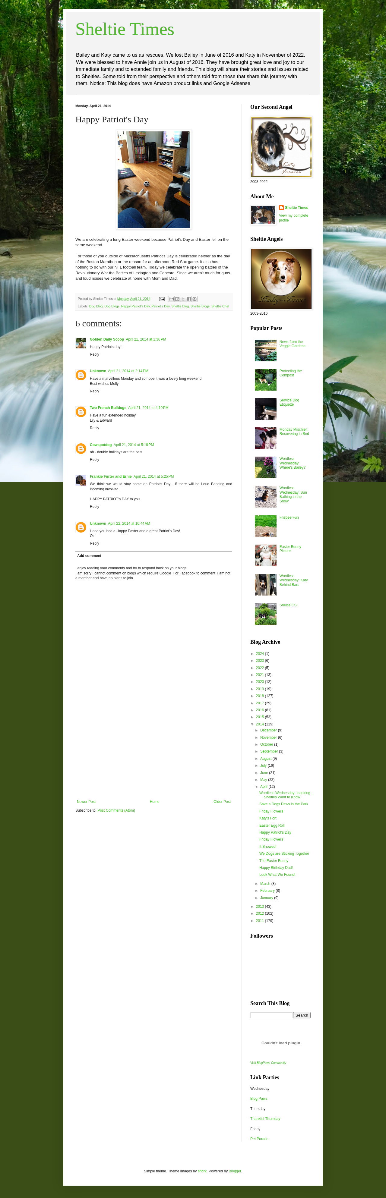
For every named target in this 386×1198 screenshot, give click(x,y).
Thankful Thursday (265, 1119)
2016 (260, 710)
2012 (260, 913)
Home (155, 802)
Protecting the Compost (291, 373)
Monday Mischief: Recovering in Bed (294, 431)
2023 (260, 661)
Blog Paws (258, 1098)
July (264, 765)
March (265, 884)
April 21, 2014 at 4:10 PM (148, 408)
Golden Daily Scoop (107, 339)
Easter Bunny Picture (290, 549)
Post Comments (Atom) (116, 810)
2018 (260, 696)
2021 (260, 675)
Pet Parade (259, 1139)
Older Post (222, 802)
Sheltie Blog (180, 306)
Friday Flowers (271, 811)
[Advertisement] (154, 754)
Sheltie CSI (289, 605)
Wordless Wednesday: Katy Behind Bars (294, 580)
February (268, 890)
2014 (260, 724)
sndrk (202, 1171)
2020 (260, 682)
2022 (260, 668)
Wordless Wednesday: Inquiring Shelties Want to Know (284, 795)
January (267, 898)
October (267, 744)
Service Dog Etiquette (289, 402)
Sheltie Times (124, 29)
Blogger (235, 1171)
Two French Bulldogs (108, 408)
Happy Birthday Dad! (276, 868)
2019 (260, 689)
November (269, 737)
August (266, 758)
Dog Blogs (111, 306)
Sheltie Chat (220, 306)
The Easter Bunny (273, 861)
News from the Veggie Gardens (292, 344)
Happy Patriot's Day (135, 306)
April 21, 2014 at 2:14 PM (128, 371)
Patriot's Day (160, 306)
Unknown (98, 371)
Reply (94, 354)
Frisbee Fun (289, 517)
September (269, 751)
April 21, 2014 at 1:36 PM (146, 339)
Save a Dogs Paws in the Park (283, 804)
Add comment (89, 556)
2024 (260, 654)
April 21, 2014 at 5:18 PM (134, 445)
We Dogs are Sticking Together (284, 853)
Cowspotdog (101, 445)
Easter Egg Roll (271, 825)
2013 (260, 906)
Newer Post (86, 802)
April (264, 787)
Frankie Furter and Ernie (111, 476)
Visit (268, 1062)
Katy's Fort (268, 818)
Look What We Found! (277, 875)
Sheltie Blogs (200, 306)
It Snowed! (268, 846)
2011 (260, 921)
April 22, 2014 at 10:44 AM (129, 523)
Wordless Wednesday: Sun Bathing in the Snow (293, 494)
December (269, 730)
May (264, 780)
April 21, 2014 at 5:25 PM (154, 476)
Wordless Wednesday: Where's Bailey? (292, 463)
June (264, 773)
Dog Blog (96, 306)
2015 (260, 717)
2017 (260, 703)
